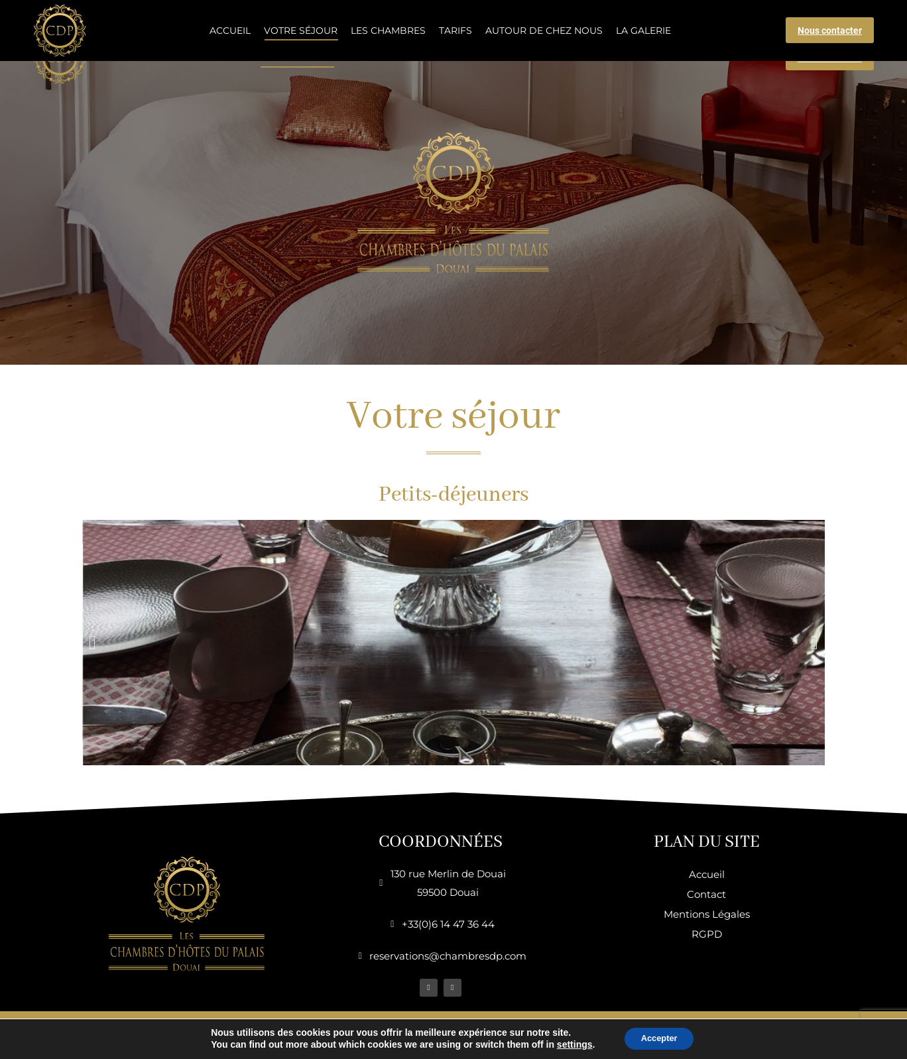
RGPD (707, 934)
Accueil (707, 874)
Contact (706, 894)
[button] (92, 643)
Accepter (659, 1038)
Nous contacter (830, 57)
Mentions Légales (707, 914)
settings (569, 1044)
